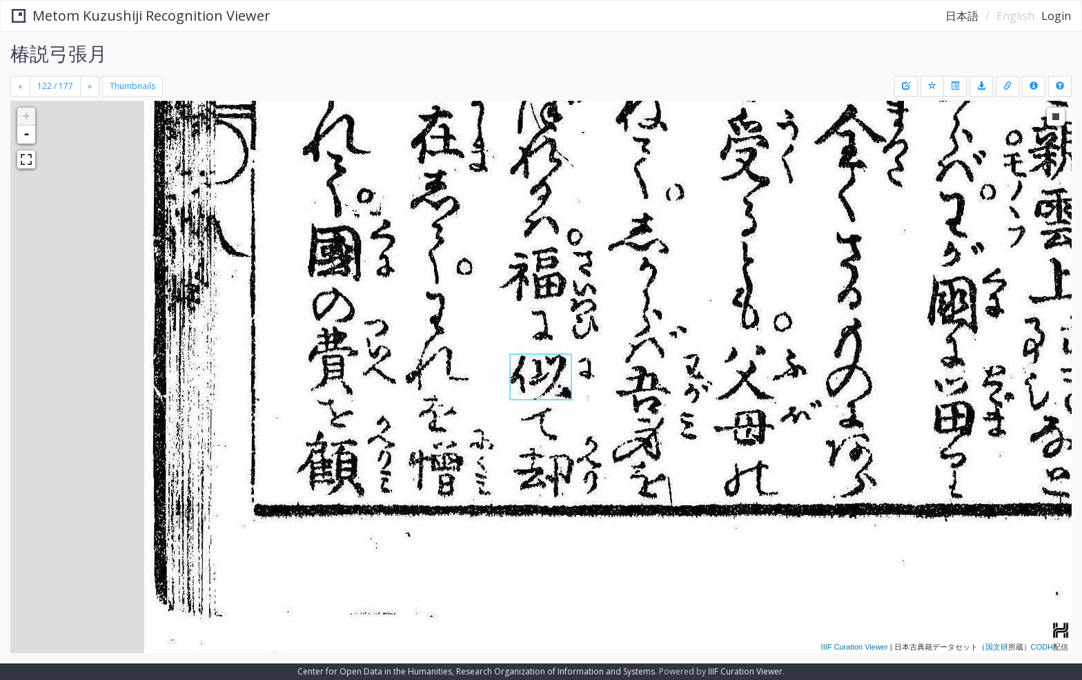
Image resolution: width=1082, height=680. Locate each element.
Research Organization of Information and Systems (555, 671)
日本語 (961, 15)
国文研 (996, 647)
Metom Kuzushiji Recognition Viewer (141, 15)
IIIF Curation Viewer (854, 647)
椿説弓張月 (58, 53)
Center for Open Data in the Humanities (374, 671)
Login (1056, 15)
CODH (1042, 647)
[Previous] (20, 86)
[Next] (89, 86)
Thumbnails (132, 86)
